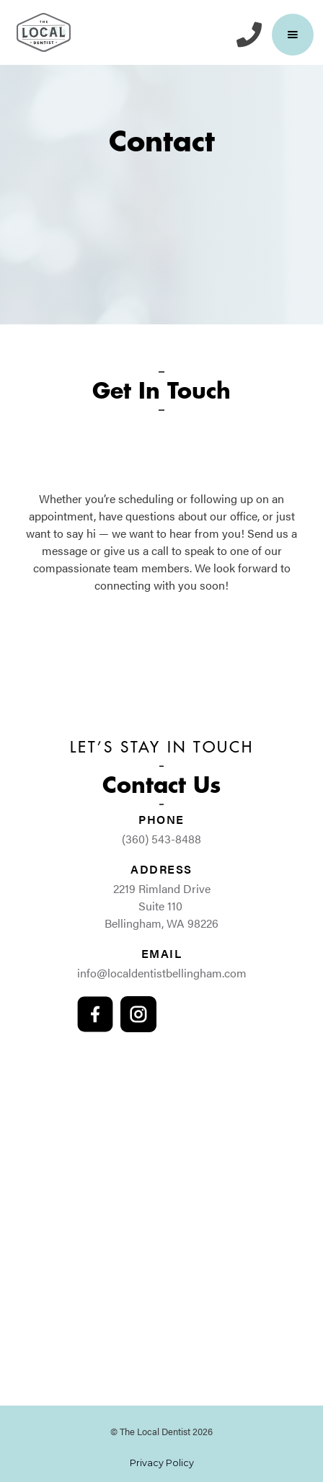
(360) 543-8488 (161, 838)
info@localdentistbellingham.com (162, 972)
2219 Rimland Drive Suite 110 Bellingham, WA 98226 (161, 905)
